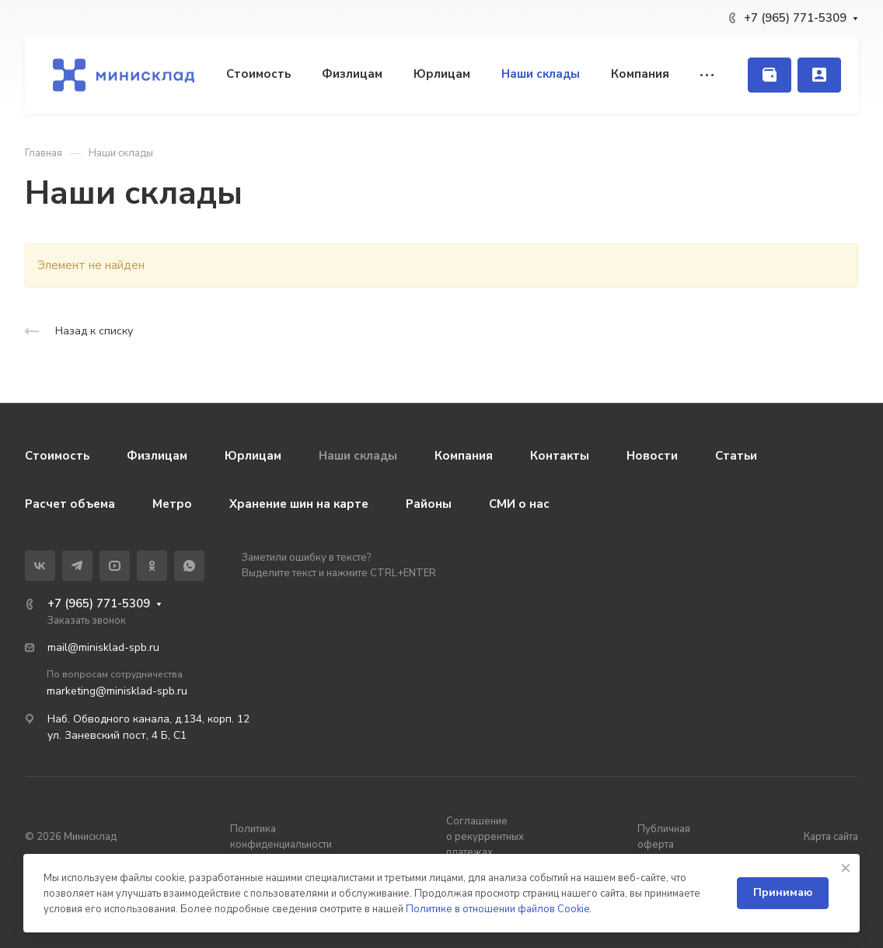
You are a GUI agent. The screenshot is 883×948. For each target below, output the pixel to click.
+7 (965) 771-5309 (795, 18)
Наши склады (358, 456)
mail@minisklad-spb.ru (103, 647)
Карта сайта (831, 837)
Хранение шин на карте (298, 504)
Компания (464, 456)
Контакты (559, 456)
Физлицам (157, 456)
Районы (429, 504)
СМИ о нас (519, 504)
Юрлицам (253, 456)
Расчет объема (70, 504)
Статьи (736, 456)
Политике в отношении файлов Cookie (497, 909)
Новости (652, 456)
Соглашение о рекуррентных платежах (485, 836)
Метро (172, 504)
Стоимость (57, 456)
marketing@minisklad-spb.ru (117, 691)
